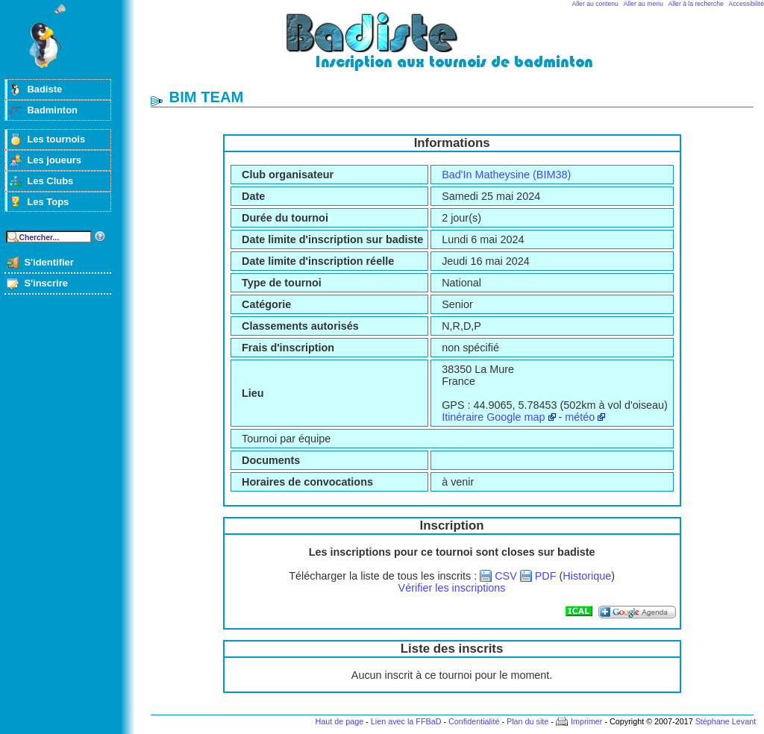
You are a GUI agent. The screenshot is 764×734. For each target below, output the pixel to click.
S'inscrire (46, 283)
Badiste (44, 89)
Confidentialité (473, 721)
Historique (587, 576)
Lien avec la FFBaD (406, 721)
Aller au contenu (595, 3)
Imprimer (587, 721)
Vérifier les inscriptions (452, 588)
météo (580, 417)
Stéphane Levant (726, 721)
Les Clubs (50, 180)
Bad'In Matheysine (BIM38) (506, 175)
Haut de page (339, 721)
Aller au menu (643, 3)
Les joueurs (54, 160)
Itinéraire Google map (493, 417)
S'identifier (48, 262)
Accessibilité (746, 3)
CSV (506, 576)
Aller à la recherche (696, 3)
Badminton (52, 110)
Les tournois (56, 139)
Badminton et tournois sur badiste (457, 48)
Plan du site (527, 721)
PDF (546, 576)
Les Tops (48, 201)
